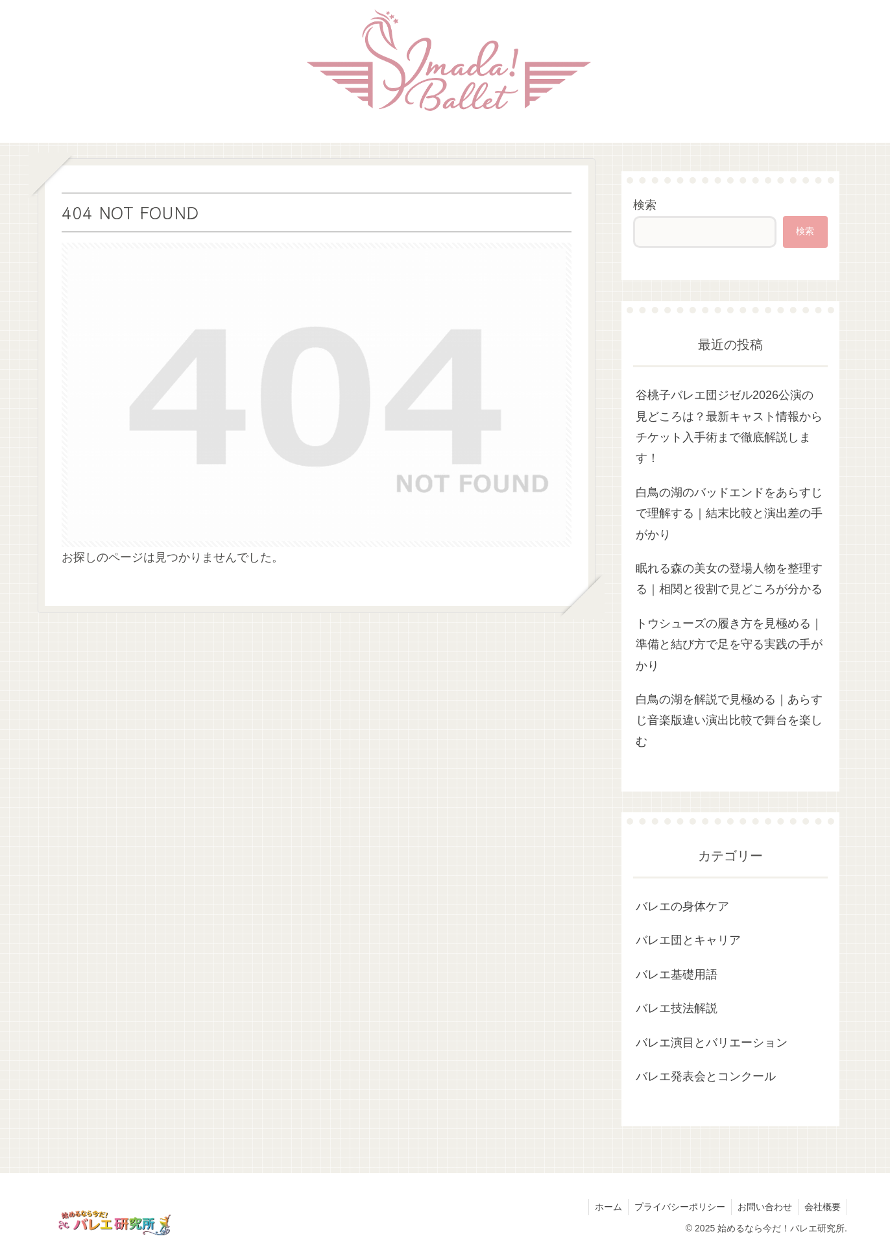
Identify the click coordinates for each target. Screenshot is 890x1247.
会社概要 (822, 1207)
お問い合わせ (763, 1207)
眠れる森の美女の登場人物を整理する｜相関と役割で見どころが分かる (729, 579)
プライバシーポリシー (676, 1207)
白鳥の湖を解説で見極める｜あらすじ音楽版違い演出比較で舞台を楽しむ (729, 720)
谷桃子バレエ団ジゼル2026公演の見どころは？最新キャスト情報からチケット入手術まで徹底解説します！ (729, 427)
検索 (644, 205)
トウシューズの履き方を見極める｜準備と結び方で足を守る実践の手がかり (729, 644)
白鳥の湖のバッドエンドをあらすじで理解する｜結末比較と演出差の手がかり (729, 513)
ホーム (604, 1207)
